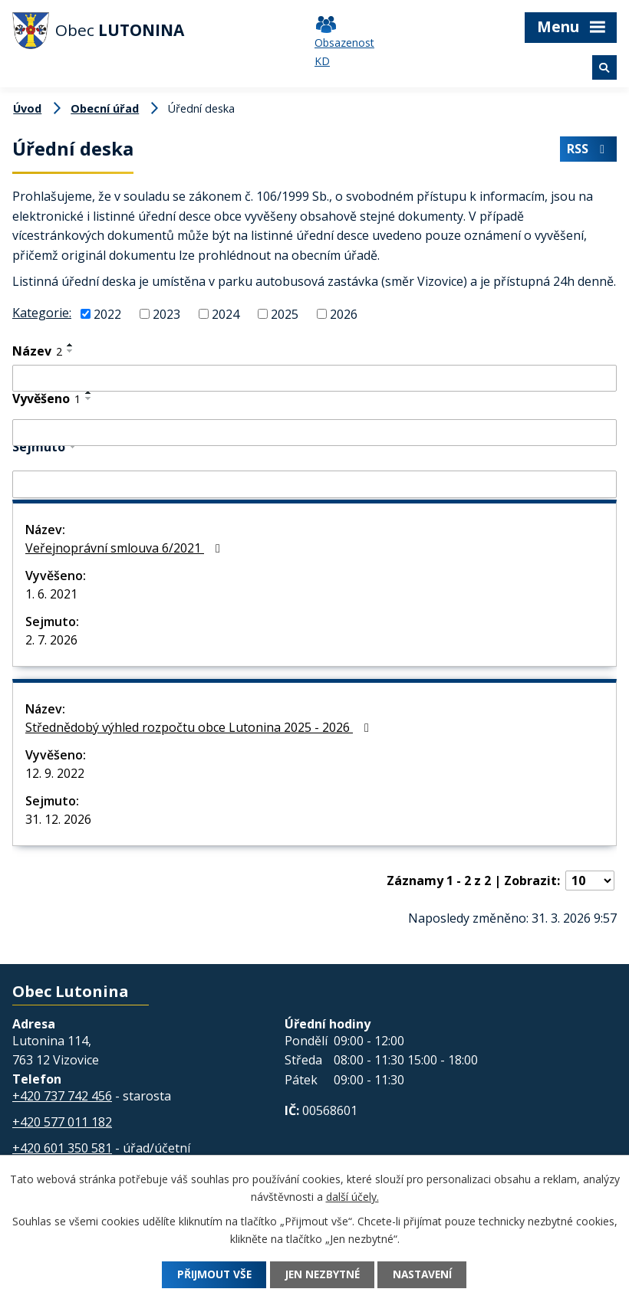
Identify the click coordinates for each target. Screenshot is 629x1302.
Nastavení (428, 1275)
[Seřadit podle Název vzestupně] (70, 345)
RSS (587, 150)
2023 (166, 314)
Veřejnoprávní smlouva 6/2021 (125, 547)
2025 (284, 314)
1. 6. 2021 (51, 593)
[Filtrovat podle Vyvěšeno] (314, 433)
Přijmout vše (209, 1275)
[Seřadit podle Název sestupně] (70, 351)
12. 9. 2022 (54, 773)
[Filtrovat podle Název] (314, 378)
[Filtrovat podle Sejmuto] (314, 484)
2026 (343, 314)
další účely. (352, 1196)
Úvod (27, 108)
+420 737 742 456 (62, 1095)
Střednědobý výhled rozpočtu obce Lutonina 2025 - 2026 (199, 727)
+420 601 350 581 (62, 1148)
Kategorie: (41, 312)
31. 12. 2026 (58, 819)
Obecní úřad (105, 108)
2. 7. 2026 (51, 639)
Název (37, 351)
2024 (225, 314)
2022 (107, 314)
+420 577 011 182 (62, 1121)
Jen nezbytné (322, 1275)
